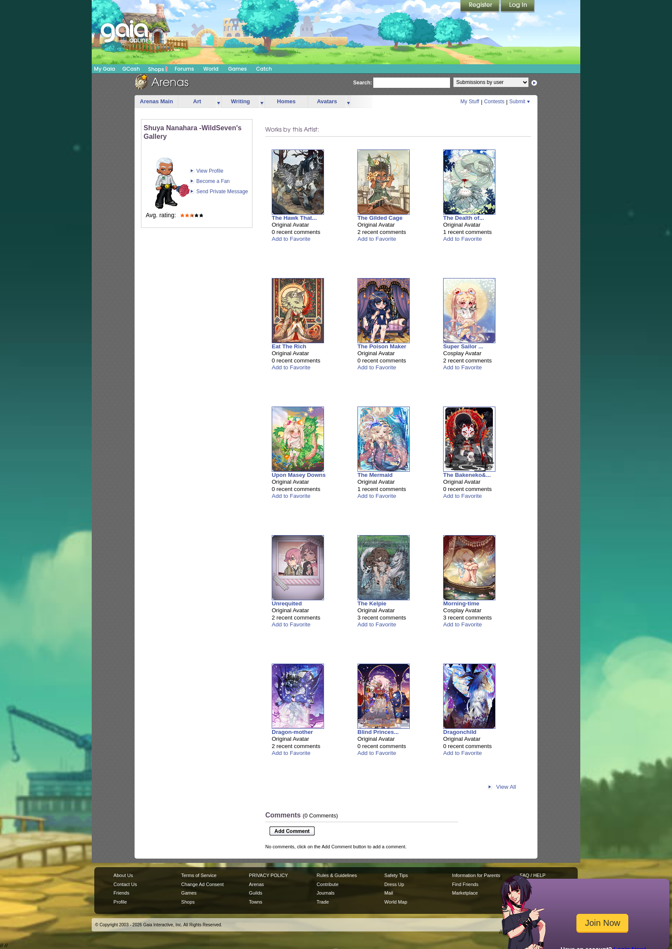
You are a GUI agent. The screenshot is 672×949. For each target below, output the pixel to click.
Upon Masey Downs (299, 475)
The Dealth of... (463, 218)
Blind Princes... (378, 732)
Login (518, 6)
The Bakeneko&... (467, 475)
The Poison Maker (381, 346)
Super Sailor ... (463, 346)
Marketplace (465, 892)
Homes (286, 101)
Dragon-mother (292, 732)
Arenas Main (156, 101)
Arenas (256, 884)
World (211, 68)
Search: (362, 83)
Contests (494, 102)
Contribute (328, 884)
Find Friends (465, 884)
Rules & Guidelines (337, 875)
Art (197, 101)
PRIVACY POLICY (268, 875)
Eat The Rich (289, 346)
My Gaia (104, 68)
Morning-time (461, 603)
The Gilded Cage (379, 218)
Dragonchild (460, 732)
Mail (388, 892)
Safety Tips (396, 875)
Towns (255, 901)
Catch (264, 68)
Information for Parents (476, 875)
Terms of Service (198, 875)
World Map (395, 901)
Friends (121, 892)
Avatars (327, 101)
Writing (240, 101)
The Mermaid (375, 475)
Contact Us (125, 884)
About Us (123, 875)
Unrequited (287, 603)
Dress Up (394, 884)
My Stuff (469, 102)
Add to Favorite (291, 239)
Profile (120, 901)
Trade (323, 901)
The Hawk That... (294, 218)
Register (480, 6)
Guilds (255, 892)
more (218, 102)
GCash (131, 68)
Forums (184, 68)
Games (237, 68)
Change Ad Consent (202, 884)
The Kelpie (371, 603)
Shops (158, 69)
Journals (326, 892)
